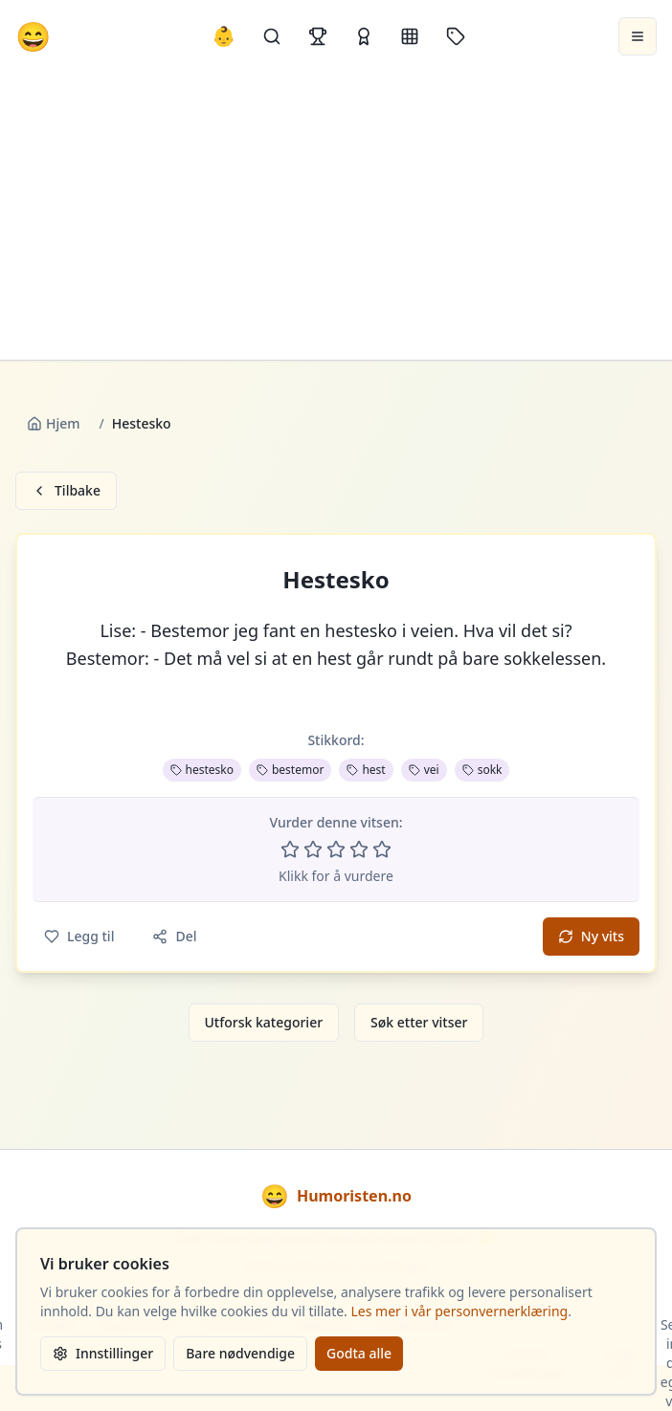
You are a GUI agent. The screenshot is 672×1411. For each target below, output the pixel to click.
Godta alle (359, 1353)
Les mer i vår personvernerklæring (460, 1311)
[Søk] (272, 36)
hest (366, 769)
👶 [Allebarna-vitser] (223, 36)
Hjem (53, 423)
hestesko (202, 769)
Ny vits (591, 936)
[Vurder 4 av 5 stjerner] (359, 849)
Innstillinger (103, 1353)
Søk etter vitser (418, 1022)
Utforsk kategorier (264, 1022)
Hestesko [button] (335, 579)
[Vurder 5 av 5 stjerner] (382, 849)
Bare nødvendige (240, 1353)
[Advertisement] (336, 216)
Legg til (79, 936)
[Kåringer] (364, 36)
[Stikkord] (455, 36)
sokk (482, 769)
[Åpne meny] (637, 36)
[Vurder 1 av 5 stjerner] (290, 849)
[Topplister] (318, 36)
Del (174, 936)
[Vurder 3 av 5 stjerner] (336, 849)
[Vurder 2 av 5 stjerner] (313, 849)
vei (424, 769)
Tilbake (66, 490)
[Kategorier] (409, 36)
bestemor (290, 769)
